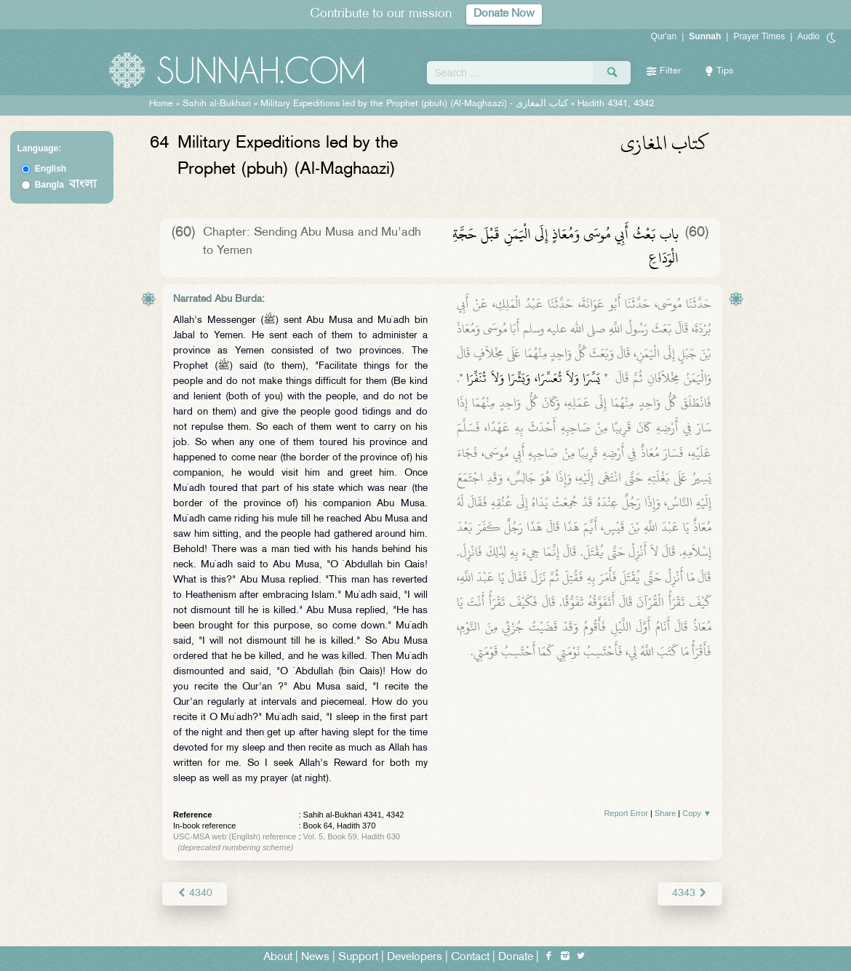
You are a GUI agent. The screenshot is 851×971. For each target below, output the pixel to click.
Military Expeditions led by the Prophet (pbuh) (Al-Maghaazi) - (415, 104)
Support (358, 957)
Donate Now (504, 14)
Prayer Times (759, 36)
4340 (194, 893)
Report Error (626, 813)
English (50, 169)
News (315, 957)
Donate (515, 957)
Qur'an (664, 36)
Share (665, 813)
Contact (470, 957)
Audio (808, 36)
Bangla (66, 185)
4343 (690, 893)
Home (161, 104)
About (277, 957)
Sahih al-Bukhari (217, 104)
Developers (414, 957)
